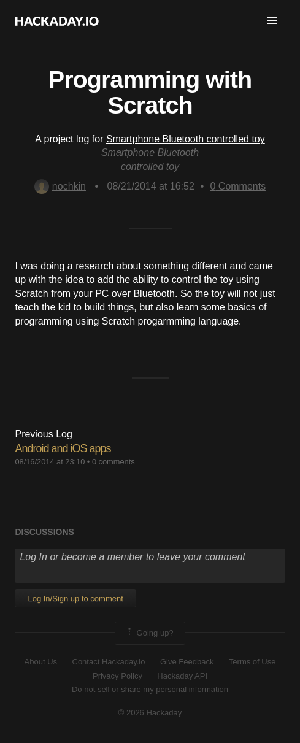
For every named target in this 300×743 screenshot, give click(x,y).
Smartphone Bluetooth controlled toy (185, 139)
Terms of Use (252, 661)
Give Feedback (186, 661)
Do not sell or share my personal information (150, 689)
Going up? (149, 633)
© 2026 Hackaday (150, 712)
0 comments (113, 461)
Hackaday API (182, 675)
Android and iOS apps (62, 448)
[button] (272, 21)
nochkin (60, 186)
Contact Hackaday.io (108, 661)
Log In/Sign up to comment (75, 598)
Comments (238, 186)
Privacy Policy (117, 675)
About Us (41, 661)
